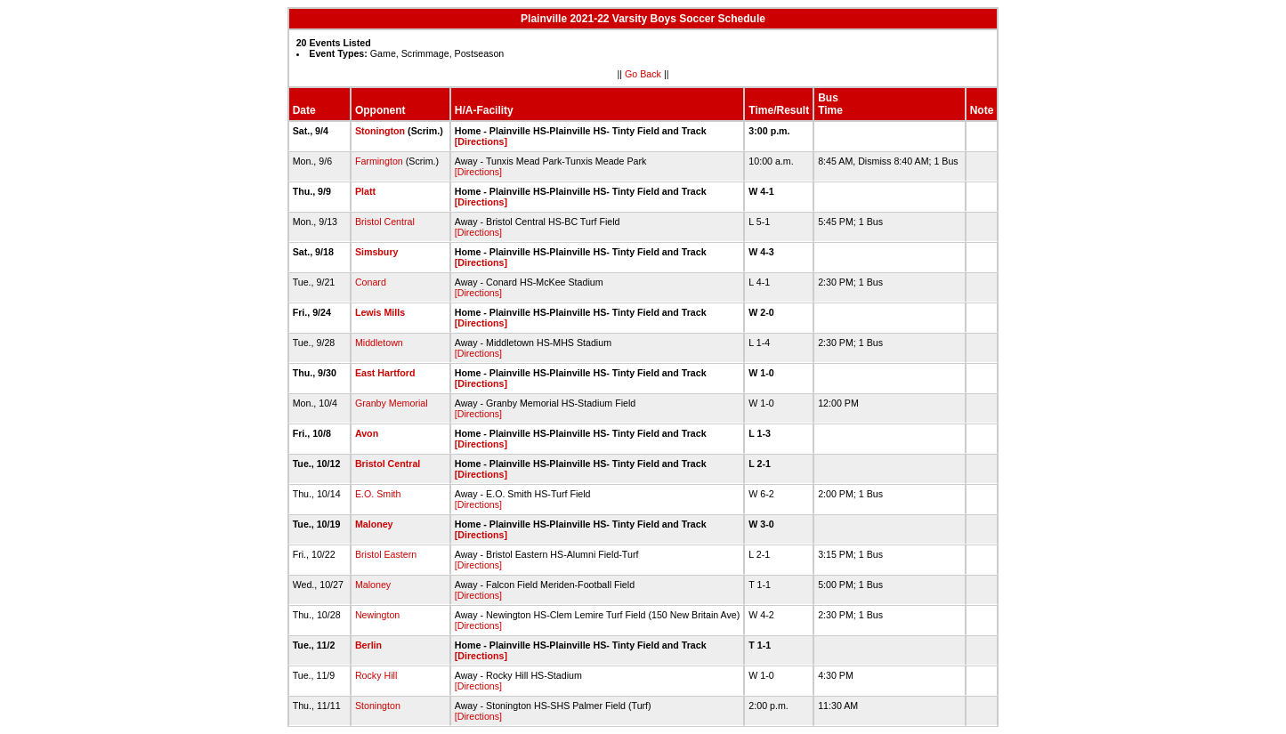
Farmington (379, 161)
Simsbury (377, 251)
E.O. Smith (378, 493)
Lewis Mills (380, 312)
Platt (365, 191)
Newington (377, 614)
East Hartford (385, 372)
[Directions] (481, 141)
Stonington (380, 130)
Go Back (643, 74)
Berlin (368, 645)
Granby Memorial (391, 403)
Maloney (374, 524)
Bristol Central (385, 221)
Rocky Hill (376, 675)
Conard (370, 282)
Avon (366, 433)
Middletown (379, 342)
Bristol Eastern (386, 554)
